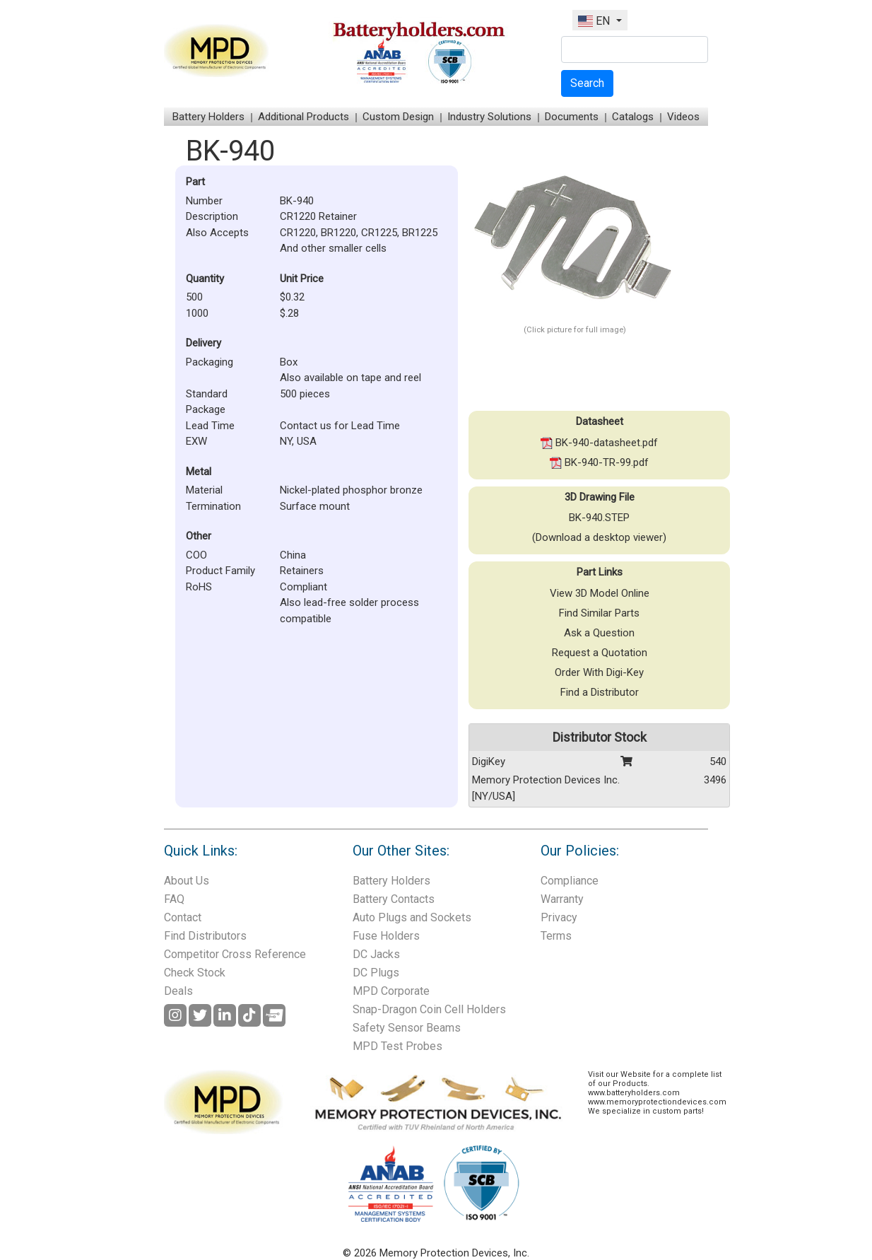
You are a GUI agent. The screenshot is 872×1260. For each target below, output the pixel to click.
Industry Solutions (489, 116)
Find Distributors (205, 936)
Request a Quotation (599, 652)
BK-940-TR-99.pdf (599, 462)
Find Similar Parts (599, 613)
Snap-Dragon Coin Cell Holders (429, 1009)
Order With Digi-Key (599, 672)
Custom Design (398, 116)
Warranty (562, 899)
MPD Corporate (391, 991)
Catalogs (633, 116)
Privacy (559, 917)
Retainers (302, 570)
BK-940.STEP (599, 517)
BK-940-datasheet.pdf (599, 442)
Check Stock (194, 972)
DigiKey (488, 761)
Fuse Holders (386, 936)
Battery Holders (208, 116)
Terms (556, 936)
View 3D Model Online (599, 593)
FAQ (174, 899)
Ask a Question (599, 632)
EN (595, 21)
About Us (186, 880)
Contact (182, 917)
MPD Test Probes (397, 1046)
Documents (572, 116)
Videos (683, 116)
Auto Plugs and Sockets (412, 917)
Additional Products (303, 116)
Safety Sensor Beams (407, 1027)
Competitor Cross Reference (235, 954)
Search (587, 83)
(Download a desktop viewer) (599, 537)
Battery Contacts (394, 899)
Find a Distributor (599, 692)
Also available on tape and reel (350, 377)
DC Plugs (376, 972)
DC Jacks (376, 954)
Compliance (570, 880)
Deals (178, 991)
